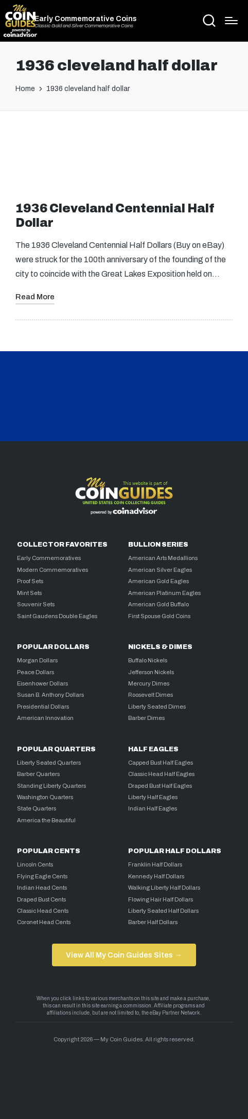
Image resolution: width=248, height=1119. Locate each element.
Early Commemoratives (49, 558)
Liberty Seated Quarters (49, 763)
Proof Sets (30, 581)
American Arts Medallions (163, 558)
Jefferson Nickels (151, 672)
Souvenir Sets (36, 604)
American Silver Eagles (160, 570)
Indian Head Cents (42, 888)
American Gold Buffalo (158, 604)
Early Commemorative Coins (85, 18)
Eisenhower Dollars (42, 683)
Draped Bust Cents (41, 899)
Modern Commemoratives (52, 570)
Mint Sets (29, 593)
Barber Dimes (146, 718)
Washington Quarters (45, 797)
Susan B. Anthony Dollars (50, 695)
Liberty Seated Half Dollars (163, 911)
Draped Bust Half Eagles (160, 786)
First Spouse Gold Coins (159, 616)
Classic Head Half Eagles (161, 774)
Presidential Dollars (43, 706)
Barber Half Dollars (153, 922)
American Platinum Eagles (164, 593)
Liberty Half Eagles (153, 797)
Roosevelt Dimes (150, 695)
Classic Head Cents (42, 911)
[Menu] (231, 20)
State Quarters (36, 808)
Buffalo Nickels (147, 660)
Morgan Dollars (37, 660)
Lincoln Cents (35, 864)
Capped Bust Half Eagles (160, 763)
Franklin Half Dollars (155, 864)
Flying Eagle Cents (42, 876)
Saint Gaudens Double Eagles (57, 616)
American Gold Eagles (158, 581)
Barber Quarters (38, 774)
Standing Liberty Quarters (51, 786)
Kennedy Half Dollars (156, 876)
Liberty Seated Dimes (157, 706)
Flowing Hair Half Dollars (160, 899)
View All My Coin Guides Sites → (124, 955)
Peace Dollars (35, 672)
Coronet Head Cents (43, 922)
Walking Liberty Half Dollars (164, 888)
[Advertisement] (124, 160)
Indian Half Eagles (152, 808)
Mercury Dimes (148, 683)
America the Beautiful (46, 820)
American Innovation (45, 718)
